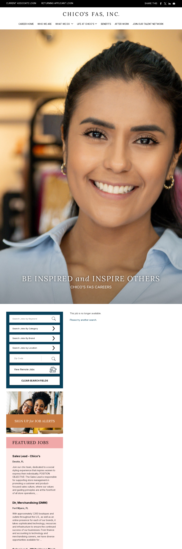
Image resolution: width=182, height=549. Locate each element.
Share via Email (174, 3)
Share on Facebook (160, 3)
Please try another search (83, 320)
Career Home (26, 24)
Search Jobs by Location (24, 348)
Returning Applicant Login (57, 3)
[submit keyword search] (54, 319)
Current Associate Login (21, 3)
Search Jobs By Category (25, 328)
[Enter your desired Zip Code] (27, 358)
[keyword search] (34, 319)
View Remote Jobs (24, 369)
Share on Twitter (165, 3)
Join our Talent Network (148, 24)
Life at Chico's (85, 24)
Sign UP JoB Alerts (35, 421)
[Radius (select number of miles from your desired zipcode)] (49, 358)
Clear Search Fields (34, 380)
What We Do (62, 24)
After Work (122, 24)
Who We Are (44, 24)
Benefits (106, 24)
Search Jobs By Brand (23, 338)
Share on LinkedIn (169, 3)
